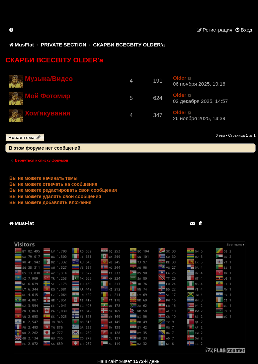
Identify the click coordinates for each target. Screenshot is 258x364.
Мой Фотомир (47, 96)
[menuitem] (12, 30)
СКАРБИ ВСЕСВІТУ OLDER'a (54, 60)
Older (179, 78)
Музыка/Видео (49, 78)
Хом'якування (47, 113)
